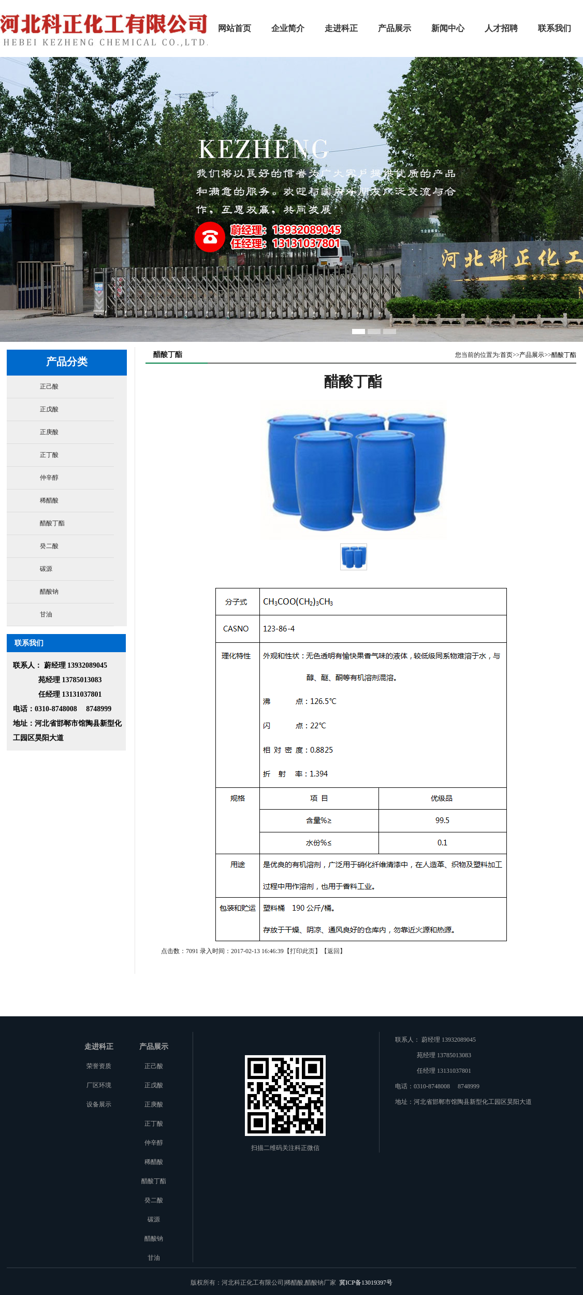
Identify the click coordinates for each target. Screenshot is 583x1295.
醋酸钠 (49, 591)
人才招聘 (501, 28)
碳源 (46, 568)
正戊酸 (49, 409)
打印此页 (302, 951)
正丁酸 (49, 454)
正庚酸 (49, 432)
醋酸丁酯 (52, 523)
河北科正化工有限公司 (104, 25)
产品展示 (394, 28)
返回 (333, 951)
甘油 (46, 614)
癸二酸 (49, 546)
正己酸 (49, 386)
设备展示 (98, 1104)
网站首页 (234, 28)
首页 (506, 354)
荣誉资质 (98, 1066)
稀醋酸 (49, 500)
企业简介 (287, 28)
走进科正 (341, 28)
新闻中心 (447, 28)
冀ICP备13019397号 (365, 1282)
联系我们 (554, 28)
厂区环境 (98, 1085)
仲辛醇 (49, 477)
